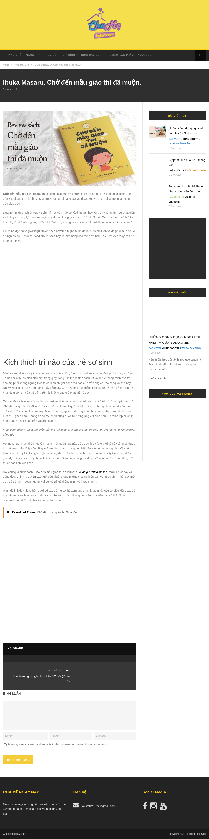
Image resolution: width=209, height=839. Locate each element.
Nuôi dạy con (91, 55)
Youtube (144, 55)
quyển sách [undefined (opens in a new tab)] (35, 476)
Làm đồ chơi (176, 197)
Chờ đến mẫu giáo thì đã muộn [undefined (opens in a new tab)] (54, 472)
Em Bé (52, 55)
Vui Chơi (190, 197)
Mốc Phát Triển (196, 170)
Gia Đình (68, 55)
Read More (159, 378)
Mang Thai (33, 55)
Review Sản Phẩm (121, 55)
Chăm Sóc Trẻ (191, 139)
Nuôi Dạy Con (22, 65)
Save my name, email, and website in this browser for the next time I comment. (57, 744)
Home (6, 65)
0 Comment (10, 89)
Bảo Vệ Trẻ (175, 139)
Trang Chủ (13, 55)
